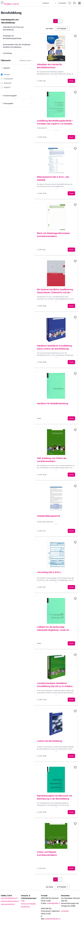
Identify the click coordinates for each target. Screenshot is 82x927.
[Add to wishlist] (75, 36)
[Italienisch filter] (2, 83)
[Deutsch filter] (2, 74)
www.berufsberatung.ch (10, 901)
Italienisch (8, 83)
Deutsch (7, 74)
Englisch (7, 87)
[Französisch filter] (2, 79)
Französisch (8, 79)
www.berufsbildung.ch (9, 898)
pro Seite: (49, 28)
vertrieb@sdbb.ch (53, 903)
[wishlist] (69, 3)
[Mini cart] (74, 3)
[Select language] (50, 3)
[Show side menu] (79, 3)
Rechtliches (25, 907)
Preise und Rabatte (28, 904)
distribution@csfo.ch (52, 919)
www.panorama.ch (8, 904)
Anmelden (62, 3)
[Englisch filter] (2, 87)
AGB (23, 901)
